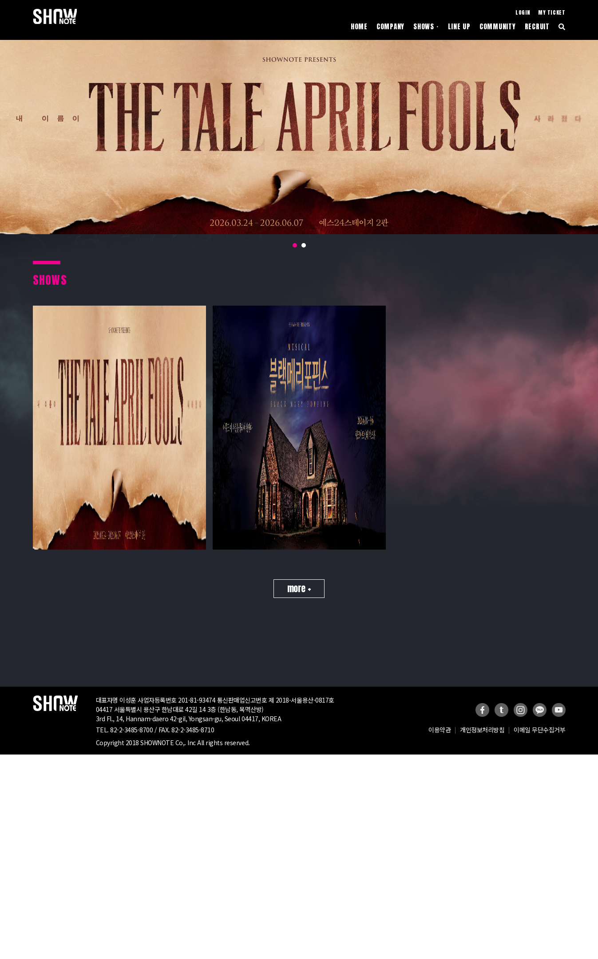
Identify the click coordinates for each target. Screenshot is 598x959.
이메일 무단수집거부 (539, 740)
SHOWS (426, 26)
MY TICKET (551, 12)
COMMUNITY (497, 26)
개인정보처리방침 (482, 740)
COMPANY (390, 26)
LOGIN (523, 12)
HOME (359, 26)
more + (299, 598)
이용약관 (439, 740)
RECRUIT (537, 26)
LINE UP (459, 26)
